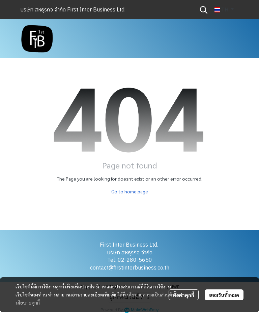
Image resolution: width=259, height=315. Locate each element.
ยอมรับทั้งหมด (224, 295)
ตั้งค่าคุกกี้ (183, 295)
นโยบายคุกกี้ (28, 303)
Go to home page (129, 191)
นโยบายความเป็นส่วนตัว (150, 294)
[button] (203, 9)
